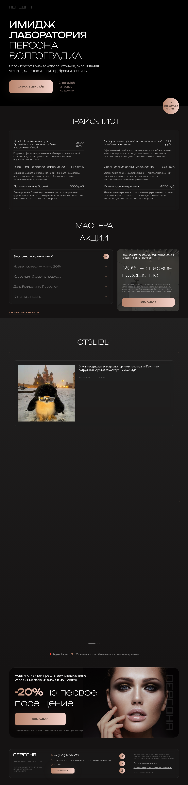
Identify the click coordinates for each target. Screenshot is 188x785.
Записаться (148, 302)
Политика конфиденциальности (145, 763)
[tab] (61, 256)
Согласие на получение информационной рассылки (153, 768)
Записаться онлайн (31, 86)
